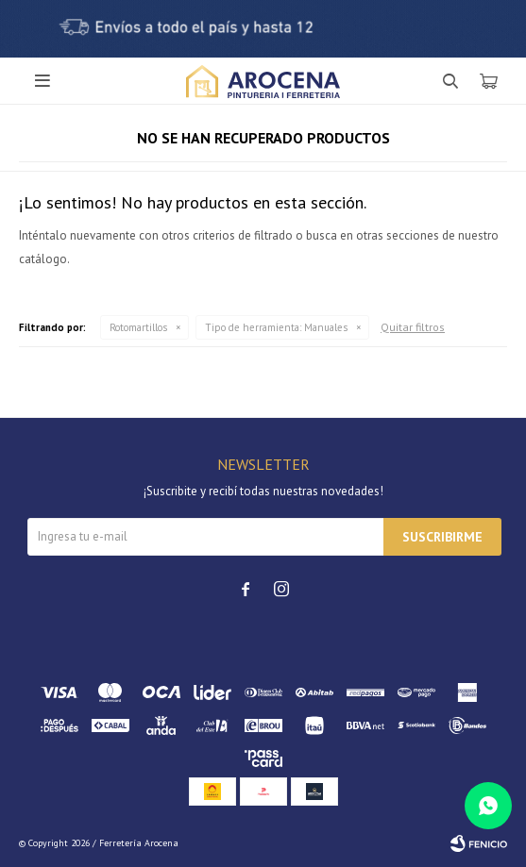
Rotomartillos (138, 327)
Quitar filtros (413, 327)
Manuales (276, 327)
